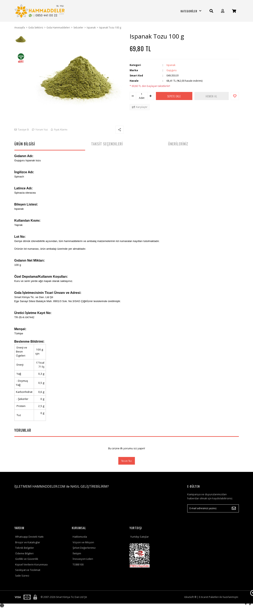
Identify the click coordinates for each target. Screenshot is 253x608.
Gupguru (171, 70)
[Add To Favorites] (235, 96)
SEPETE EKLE (174, 96)
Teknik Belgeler (24, 548)
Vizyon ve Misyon (83, 542)
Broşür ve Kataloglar (27, 542)
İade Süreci (22, 575)
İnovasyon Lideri (83, 559)
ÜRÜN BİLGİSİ (24, 143)
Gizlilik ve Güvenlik (26, 559)
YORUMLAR (22, 430)
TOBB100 (78, 564)
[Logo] (40, 11)
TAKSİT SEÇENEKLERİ (107, 143)
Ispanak (170, 65)
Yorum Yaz (126, 460)
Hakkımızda (80, 536)
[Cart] (234, 11)
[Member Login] (222, 11)
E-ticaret (203, 597)
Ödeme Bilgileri (24, 553)
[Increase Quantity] (151, 96)
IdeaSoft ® (190, 597)
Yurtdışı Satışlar (139, 536)
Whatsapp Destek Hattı (29, 536)
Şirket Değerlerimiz (84, 548)
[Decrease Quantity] (133, 96)
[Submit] (234, 508)
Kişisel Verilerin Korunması (31, 564)
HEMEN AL (211, 96)
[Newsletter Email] (213, 508)
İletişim (77, 553)
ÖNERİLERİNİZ (178, 143)
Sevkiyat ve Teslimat (27, 570)
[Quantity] (142, 94)
